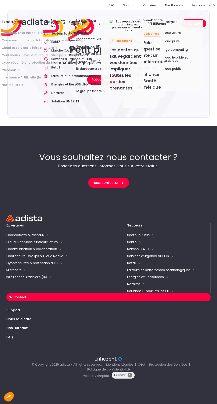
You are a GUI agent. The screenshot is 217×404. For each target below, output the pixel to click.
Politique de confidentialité (108, 369)
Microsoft (13, 270)
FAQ (112, 5)
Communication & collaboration (31, 249)
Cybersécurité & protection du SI (32, 263)
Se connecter (202, 5)
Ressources (158, 23)
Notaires (133, 284)
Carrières (150, 5)
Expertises (79, 23)
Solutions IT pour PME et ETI (148, 291)
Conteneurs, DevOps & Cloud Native (34, 256)
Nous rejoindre (18, 319)
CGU (141, 364)
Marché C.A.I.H (138, 249)
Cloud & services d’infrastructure (32, 242)
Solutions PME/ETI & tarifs (58, 23)
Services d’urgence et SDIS (148, 256)
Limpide (103, 375)
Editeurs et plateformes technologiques (159, 270)
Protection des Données (168, 364)
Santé (132, 242)
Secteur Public (138, 235)
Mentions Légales (120, 364)
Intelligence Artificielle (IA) (26, 277)
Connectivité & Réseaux (25, 235)
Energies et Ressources (145, 277)
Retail (131, 263)
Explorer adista (130, 23)
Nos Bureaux (174, 5)
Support (129, 5)
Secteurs (106, 23)
